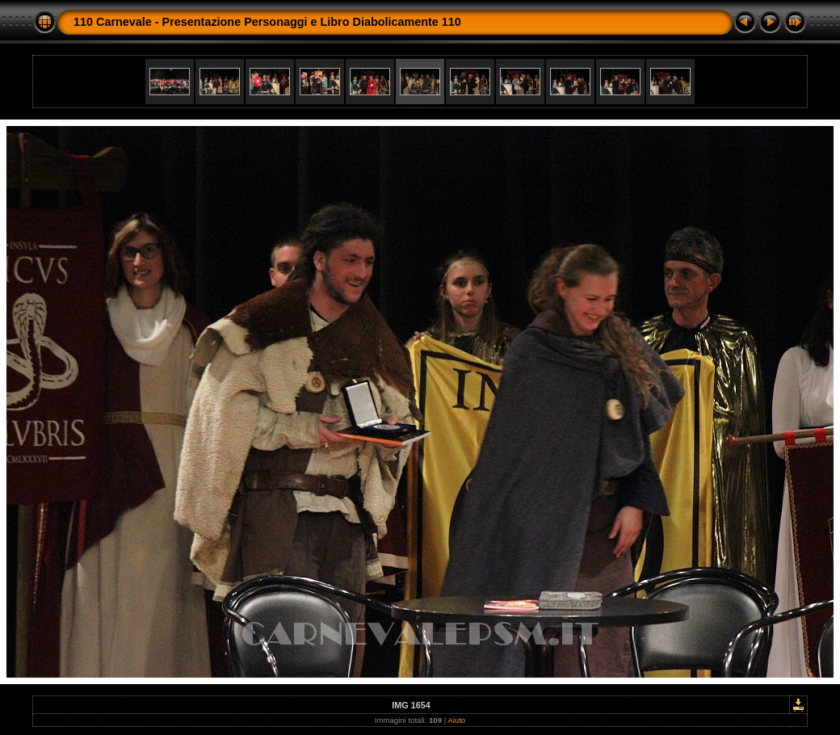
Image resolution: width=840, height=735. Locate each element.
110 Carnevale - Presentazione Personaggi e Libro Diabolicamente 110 (267, 21)
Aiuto (456, 720)
